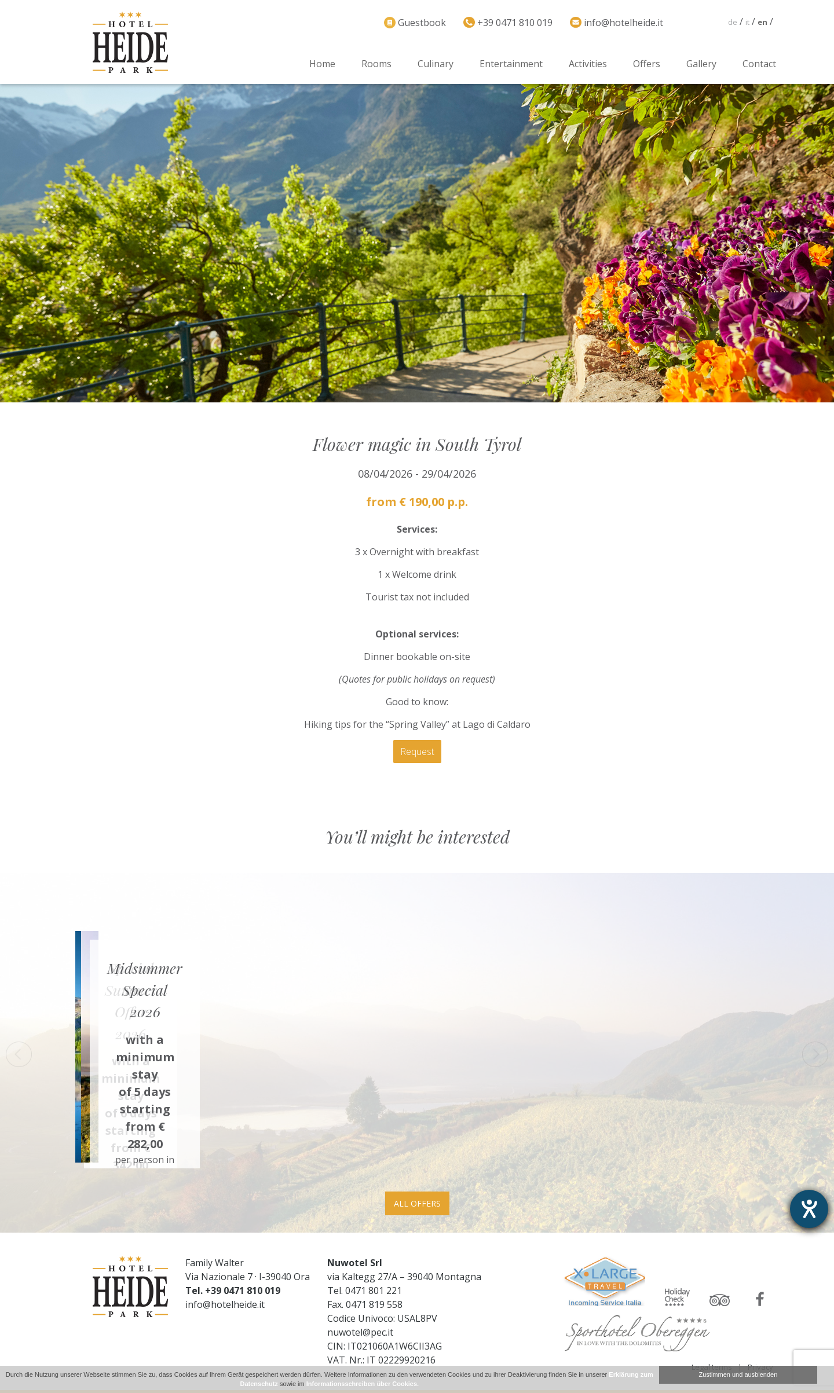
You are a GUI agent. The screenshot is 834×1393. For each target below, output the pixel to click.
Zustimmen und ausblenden (738, 1374)
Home (322, 63)
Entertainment (511, 63)
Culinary (435, 63)
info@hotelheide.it (225, 1304)
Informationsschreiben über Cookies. (362, 1383)
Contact (759, 63)
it (747, 22)
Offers (646, 63)
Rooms (376, 63)
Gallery (701, 63)
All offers (417, 1203)
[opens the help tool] (809, 1209)
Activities (588, 63)
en (762, 22)
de (732, 22)
